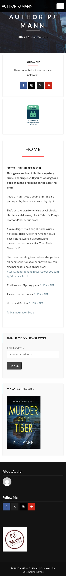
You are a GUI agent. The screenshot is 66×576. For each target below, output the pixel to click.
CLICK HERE (47, 285)
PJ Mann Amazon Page (20, 312)
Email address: (15, 348)
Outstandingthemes (33, 571)
